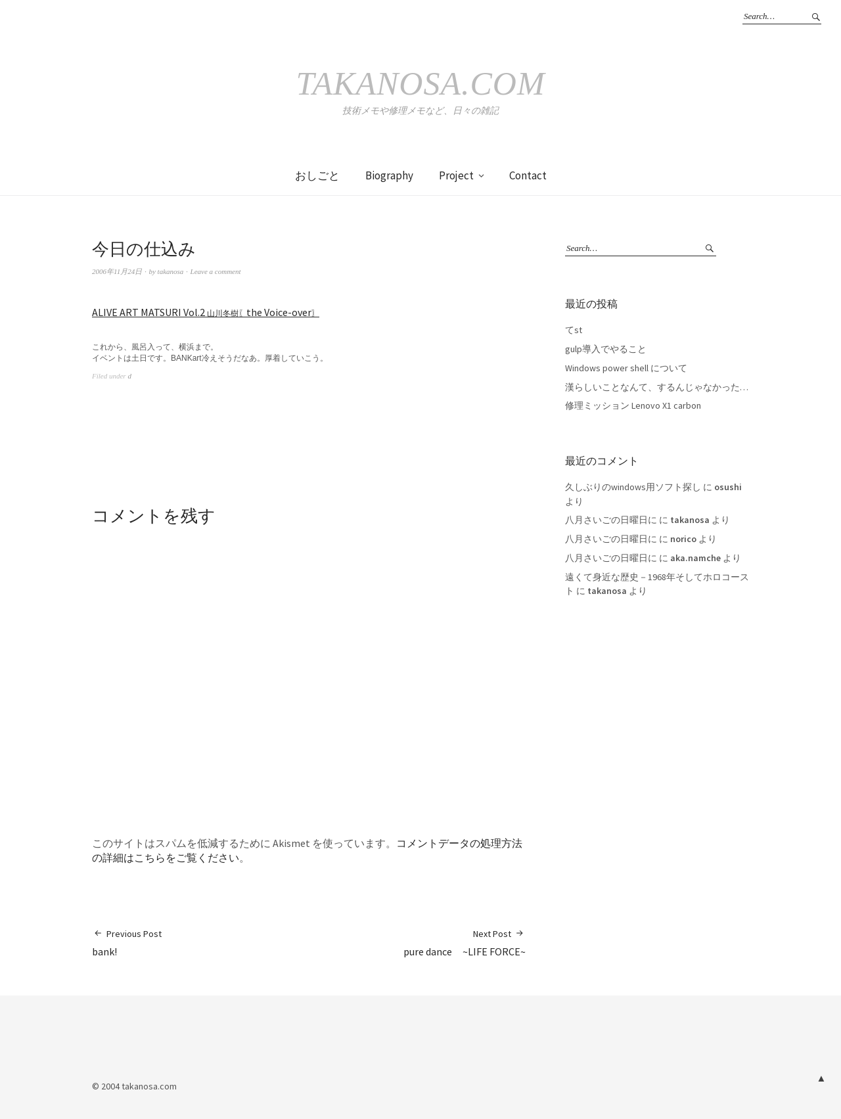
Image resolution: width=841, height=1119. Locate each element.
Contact (528, 175)
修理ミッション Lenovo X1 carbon (633, 405)
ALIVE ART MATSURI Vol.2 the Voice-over (205, 312)
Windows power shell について (626, 368)
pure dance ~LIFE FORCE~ (464, 942)
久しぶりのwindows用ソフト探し (633, 487)
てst (573, 330)
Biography (389, 175)
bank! (127, 942)
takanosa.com (420, 83)
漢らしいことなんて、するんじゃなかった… (656, 387)
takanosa (171, 271)
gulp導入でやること (606, 349)
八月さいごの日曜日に (611, 520)
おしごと (317, 175)
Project (456, 175)
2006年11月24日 (117, 271)
